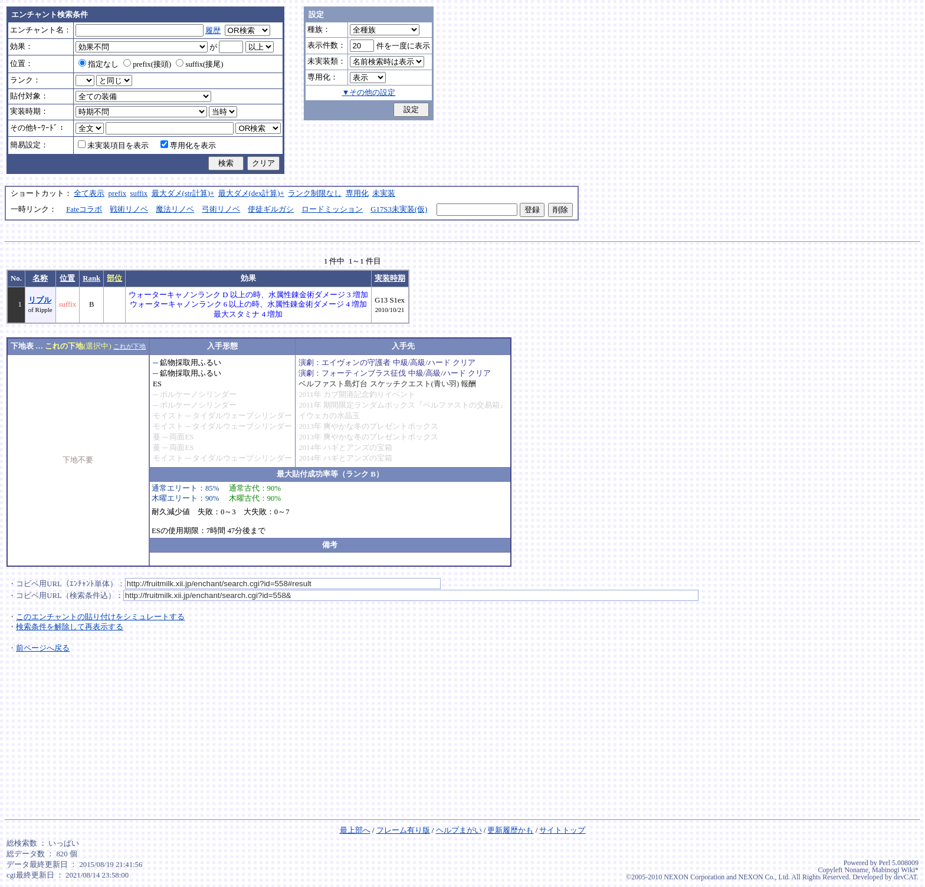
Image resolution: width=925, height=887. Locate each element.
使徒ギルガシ (271, 209)
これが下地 (129, 346)
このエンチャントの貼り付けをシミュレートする (100, 617)
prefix (118, 193)
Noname (856, 870)
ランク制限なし (315, 193)
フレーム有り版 (403, 830)
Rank (91, 278)
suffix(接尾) (199, 64)
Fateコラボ (84, 209)
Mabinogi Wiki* (895, 870)
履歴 (213, 31)
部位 (114, 278)
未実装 (383, 193)
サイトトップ (562, 830)
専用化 (357, 193)
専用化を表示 (188, 146)
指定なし (98, 64)
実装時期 (390, 278)
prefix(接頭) (147, 64)
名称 (40, 278)
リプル (39, 300)
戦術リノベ (129, 209)
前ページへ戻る (43, 648)
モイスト (168, 416)
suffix (139, 193)
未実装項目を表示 (113, 146)
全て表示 (89, 193)
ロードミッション (332, 209)
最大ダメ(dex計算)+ (251, 193)
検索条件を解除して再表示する (69, 627)
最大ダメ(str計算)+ (183, 193)
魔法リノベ (175, 209)
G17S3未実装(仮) (398, 209)
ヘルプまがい (459, 830)
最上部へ (355, 830)
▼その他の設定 (369, 92)
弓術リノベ (221, 209)
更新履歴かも (510, 830)
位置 (67, 278)
